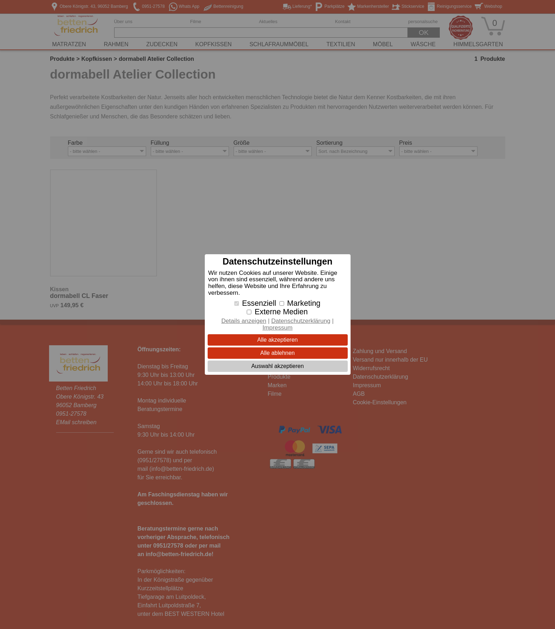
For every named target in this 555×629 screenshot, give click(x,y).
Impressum (277, 327)
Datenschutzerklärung (300, 321)
